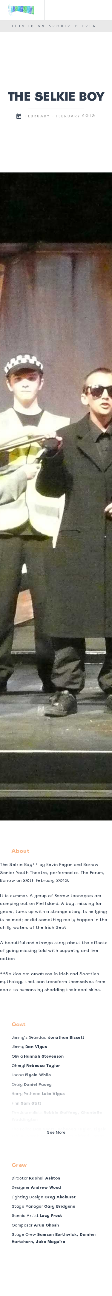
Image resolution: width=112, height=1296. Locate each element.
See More (56, 1132)
